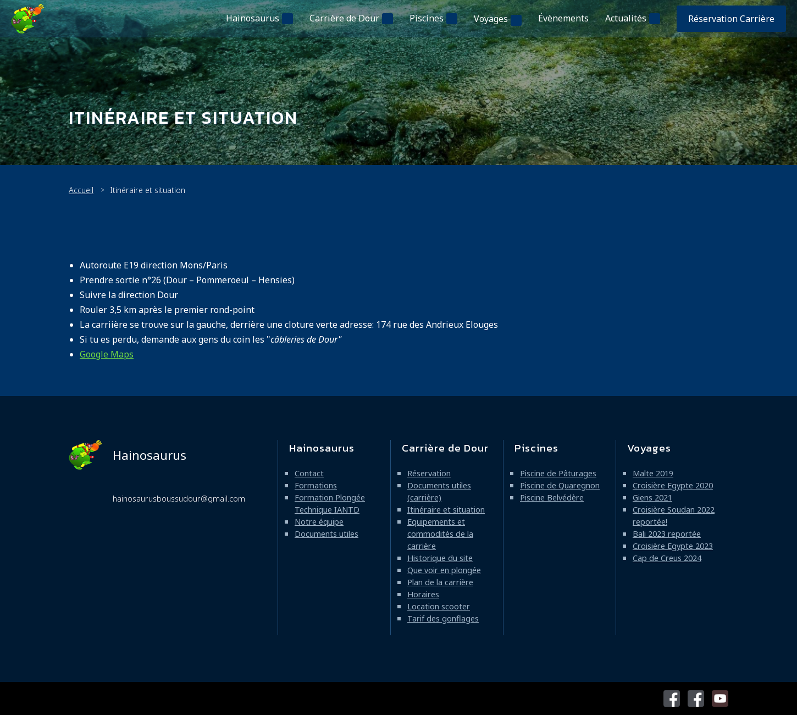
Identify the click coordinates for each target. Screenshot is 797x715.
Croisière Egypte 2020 (673, 485)
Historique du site (440, 558)
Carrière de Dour (344, 18)
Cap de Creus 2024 (667, 558)
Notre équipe (319, 521)
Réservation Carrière (731, 19)
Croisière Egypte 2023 (673, 546)
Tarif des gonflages (443, 618)
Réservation (429, 473)
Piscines (426, 18)
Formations (316, 485)
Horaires (423, 594)
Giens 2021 (652, 497)
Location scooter (438, 606)
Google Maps (107, 354)
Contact (309, 473)
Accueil (81, 190)
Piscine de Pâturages (558, 473)
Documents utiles (326, 534)
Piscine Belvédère (552, 497)
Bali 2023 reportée (667, 534)
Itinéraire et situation (446, 509)
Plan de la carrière (440, 582)
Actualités (625, 18)
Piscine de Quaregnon (560, 485)
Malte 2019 (653, 473)
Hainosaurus (252, 18)
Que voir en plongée (444, 570)
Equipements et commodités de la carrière (440, 533)
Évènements (563, 18)
